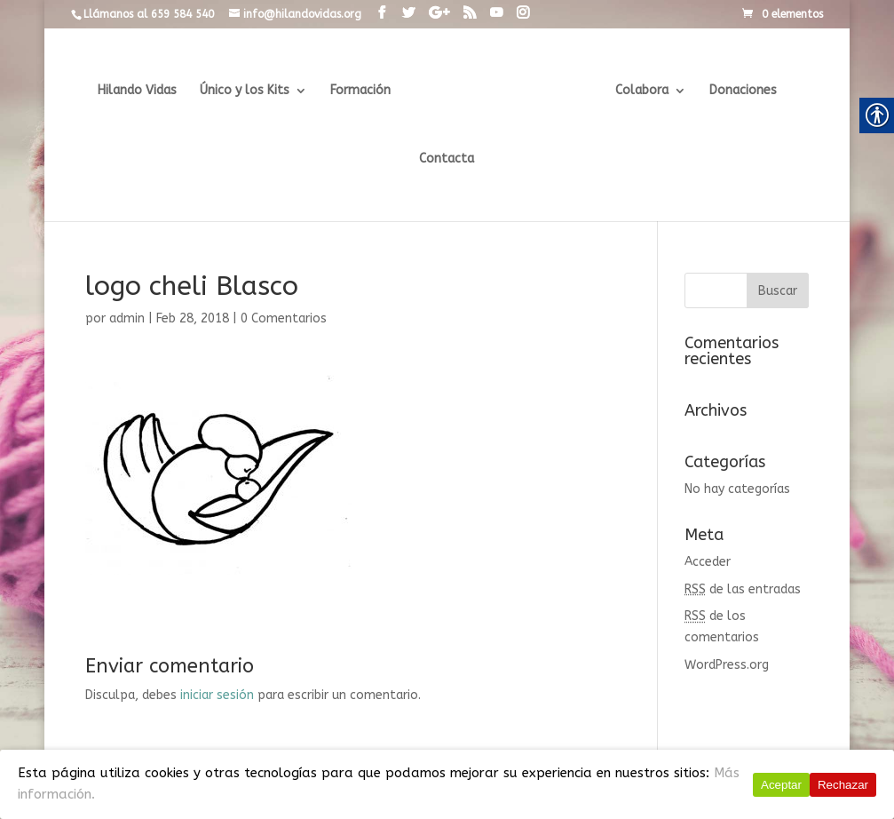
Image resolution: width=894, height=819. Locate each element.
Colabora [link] (638, 91)
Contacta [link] (446, 159)
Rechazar (843, 784)
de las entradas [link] (742, 589)
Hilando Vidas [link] (140, 91)
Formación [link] (364, 91)
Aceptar (781, 784)
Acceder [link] (707, 561)
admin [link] (127, 318)
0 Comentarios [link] (284, 318)
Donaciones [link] (739, 91)
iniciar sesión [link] (217, 695)
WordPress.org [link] (726, 664)
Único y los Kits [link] (248, 91)
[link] (382, 13)
